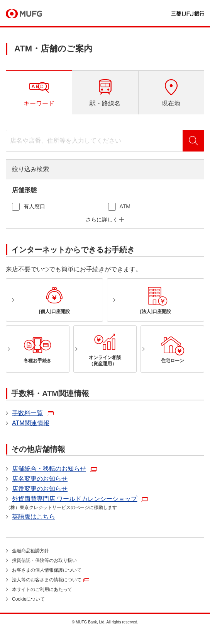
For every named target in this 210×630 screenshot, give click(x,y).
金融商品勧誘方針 (30, 550)
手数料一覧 (27, 413)
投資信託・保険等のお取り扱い (44, 560)
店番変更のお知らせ (40, 488)
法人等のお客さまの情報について (46, 579)
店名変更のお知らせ (40, 478)
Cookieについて (28, 599)
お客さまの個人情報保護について (46, 570)
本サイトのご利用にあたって (42, 589)
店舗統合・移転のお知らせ (49, 468)
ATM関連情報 (30, 423)
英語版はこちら (33, 516)
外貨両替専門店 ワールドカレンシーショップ (74, 498)
